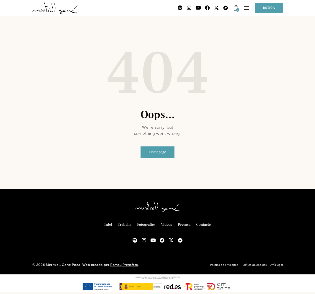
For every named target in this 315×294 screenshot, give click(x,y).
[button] (246, 8)
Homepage (157, 153)
